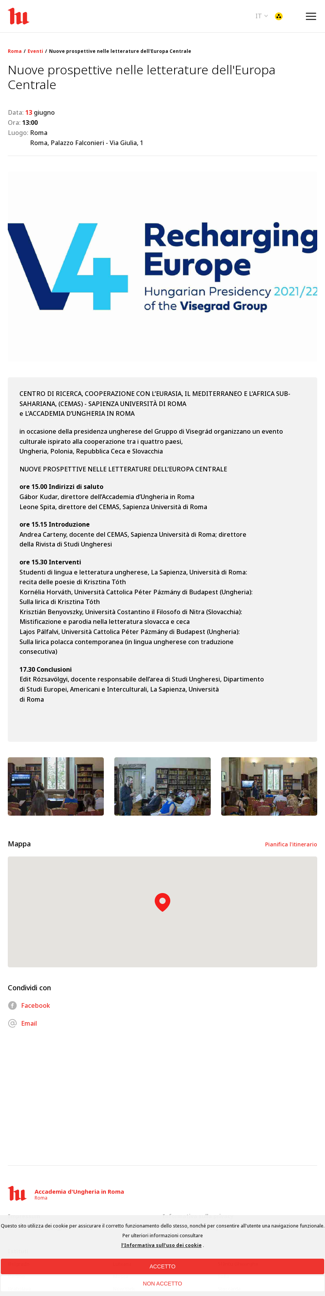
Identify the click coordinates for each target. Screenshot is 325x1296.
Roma (15, 51)
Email (22, 1023)
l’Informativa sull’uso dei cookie (161, 1245)
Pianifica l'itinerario (291, 844)
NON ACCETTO (162, 1283)
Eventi (35, 51)
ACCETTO (163, 1266)
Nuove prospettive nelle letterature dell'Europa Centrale (120, 51)
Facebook (29, 1005)
